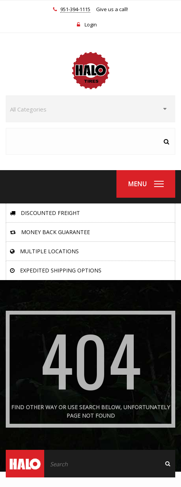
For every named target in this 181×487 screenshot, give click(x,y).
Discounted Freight (45, 212)
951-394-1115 (75, 10)
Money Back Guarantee (50, 232)
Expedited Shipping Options (55, 270)
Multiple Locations (44, 251)
